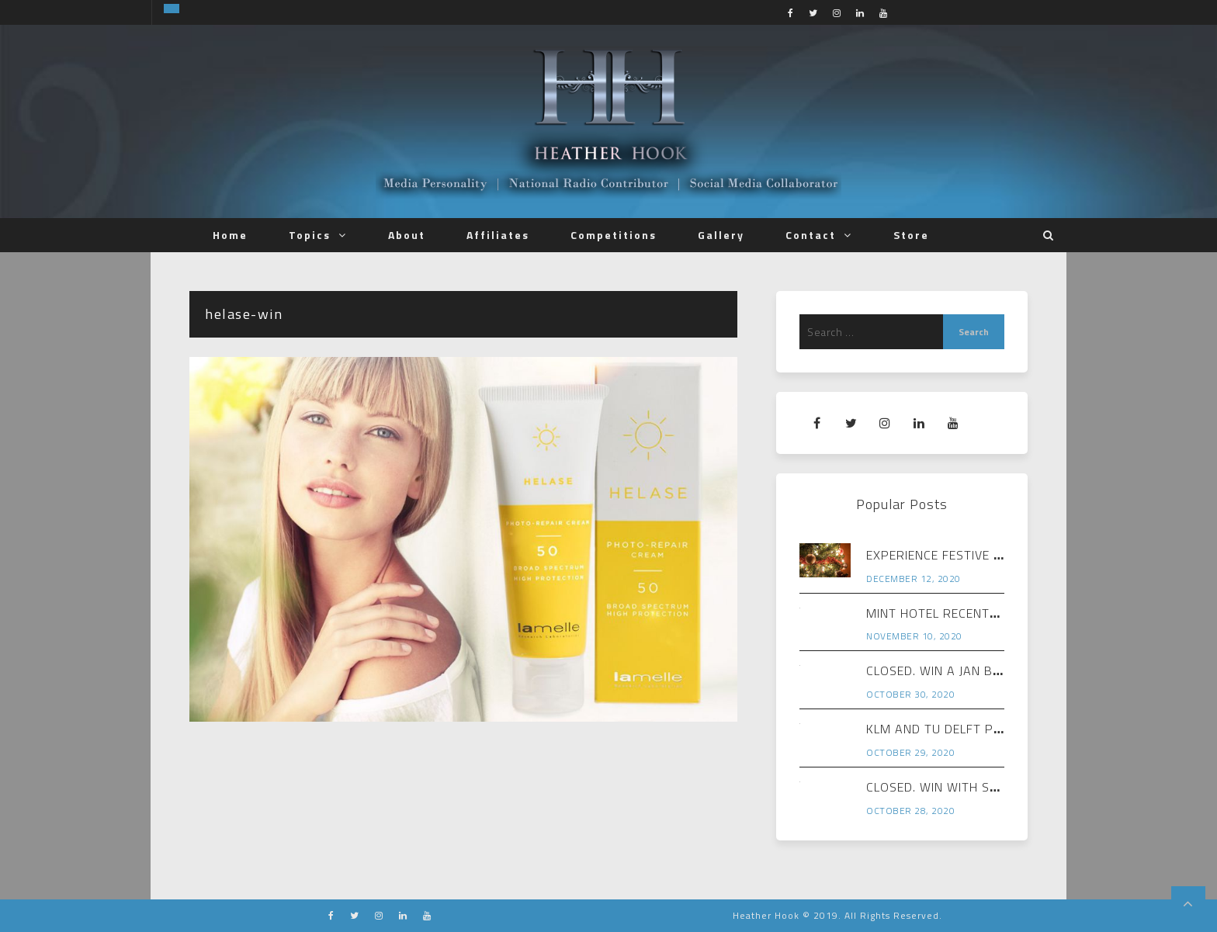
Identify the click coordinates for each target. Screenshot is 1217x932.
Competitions (613, 235)
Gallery (721, 235)
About (406, 235)
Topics (310, 235)
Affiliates (497, 235)
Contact (810, 235)
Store (911, 235)
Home (230, 235)
